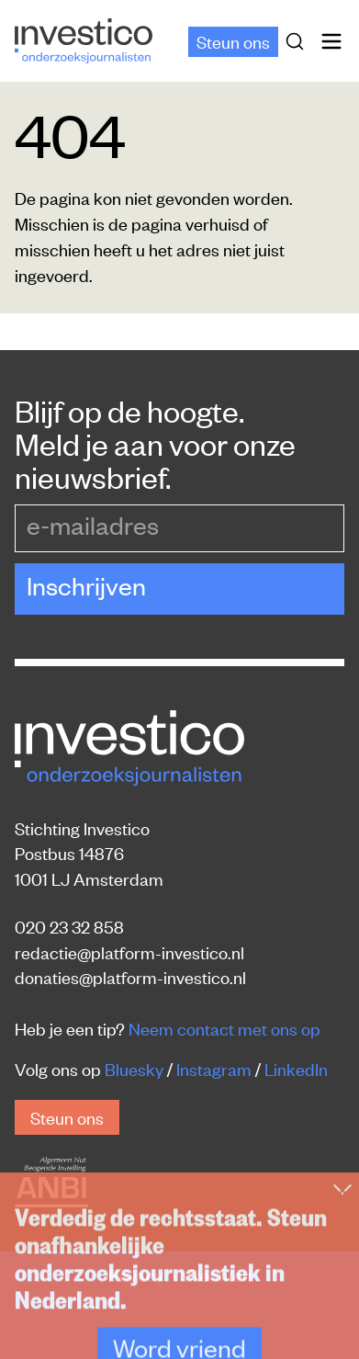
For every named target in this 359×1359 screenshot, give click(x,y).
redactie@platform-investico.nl (129, 951)
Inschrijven (86, 585)
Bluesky (134, 1068)
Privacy (137, 1274)
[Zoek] (298, 41)
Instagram (214, 1068)
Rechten (220, 1274)
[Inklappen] (342, 1328)
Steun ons (233, 40)
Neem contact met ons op (224, 1027)
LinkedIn (296, 1068)
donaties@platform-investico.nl (130, 976)
